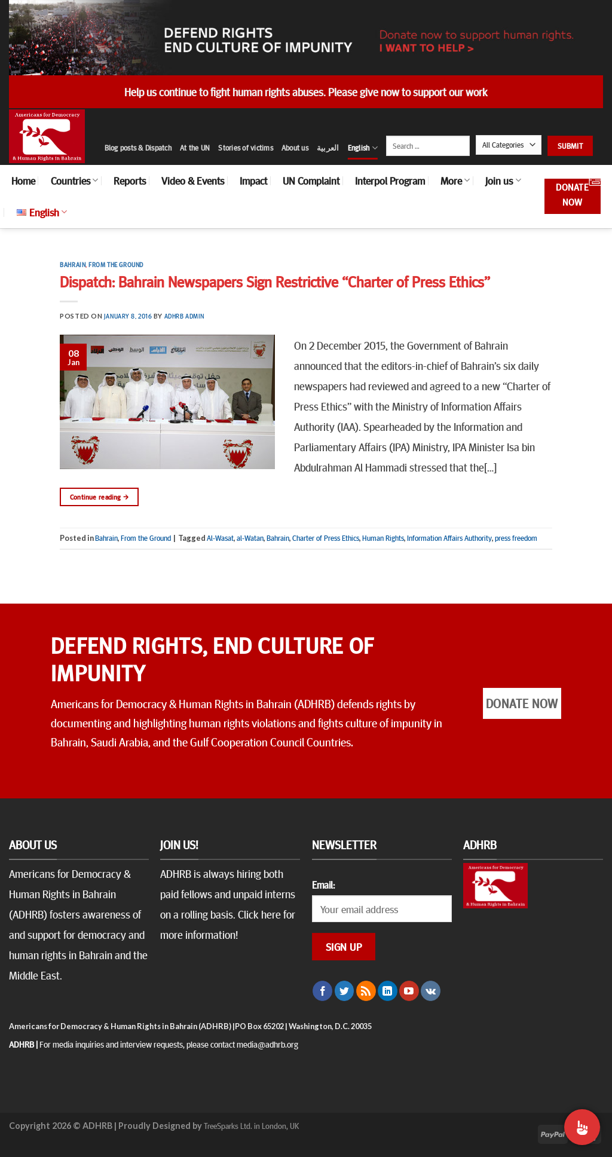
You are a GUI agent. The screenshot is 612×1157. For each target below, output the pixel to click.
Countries (74, 180)
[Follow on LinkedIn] (387, 991)
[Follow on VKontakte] (430, 991)
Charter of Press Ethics (325, 537)
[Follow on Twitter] (344, 991)
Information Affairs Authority (449, 537)
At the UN (195, 147)
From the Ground (115, 264)
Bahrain (72, 264)
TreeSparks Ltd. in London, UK (251, 1125)
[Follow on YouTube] (409, 991)
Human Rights (383, 537)
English (363, 148)
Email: (323, 884)
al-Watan (250, 537)
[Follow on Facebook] (322, 991)
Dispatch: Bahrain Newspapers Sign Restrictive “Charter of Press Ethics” (275, 281)
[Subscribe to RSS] (366, 991)
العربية (328, 147)
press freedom (516, 537)
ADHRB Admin (184, 315)
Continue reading (99, 497)
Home (23, 180)
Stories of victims (245, 147)
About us (294, 147)
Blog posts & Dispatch (138, 147)
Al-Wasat (220, 537)
